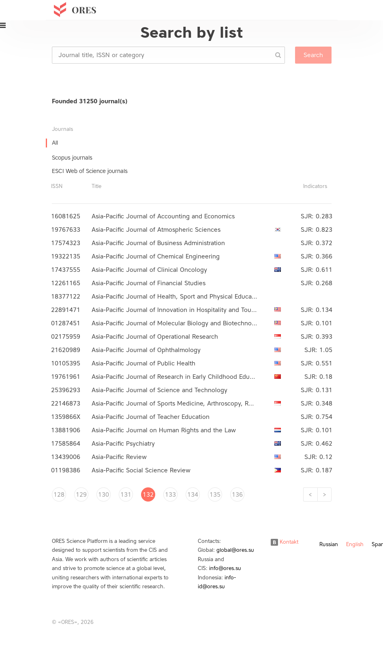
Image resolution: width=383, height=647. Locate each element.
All (55, 142)
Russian (328, 544)
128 (58, 494)
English (355, 544)
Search (313, 55)
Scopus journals (72, 157)
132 (148, 494)
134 (192, 494)
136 (237, 494)
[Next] (324, 494)
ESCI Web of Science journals (90, 171)
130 (103, 494)
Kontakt (284, 542)
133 (170, 494)
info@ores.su (225, 568)
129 (81, 494)
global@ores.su (235, 550)
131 (125, 494)
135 (215, 494)
